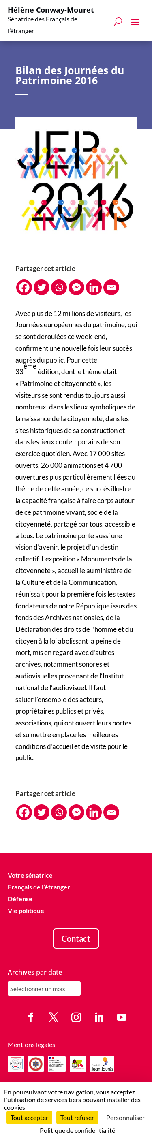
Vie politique (26, 910)
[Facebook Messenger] (76, 287)
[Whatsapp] (59, 287)
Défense (20, 898)
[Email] (111, 287)
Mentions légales (31, 1045)
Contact (76, 939)
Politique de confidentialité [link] (77, 1130)
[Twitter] (41, 287)
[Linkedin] (94, 287)
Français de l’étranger (39, 887)
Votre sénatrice (30, 875)
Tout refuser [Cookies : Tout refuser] (77, 1117)
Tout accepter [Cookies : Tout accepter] (29, 1117)
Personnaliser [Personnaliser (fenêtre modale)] (125, 1117)
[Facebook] (24, 287)
